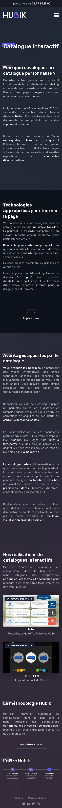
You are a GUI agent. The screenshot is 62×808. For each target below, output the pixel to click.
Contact (20, 798)
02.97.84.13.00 (41, 3)
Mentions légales (37, 798)
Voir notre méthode (31, 744)
